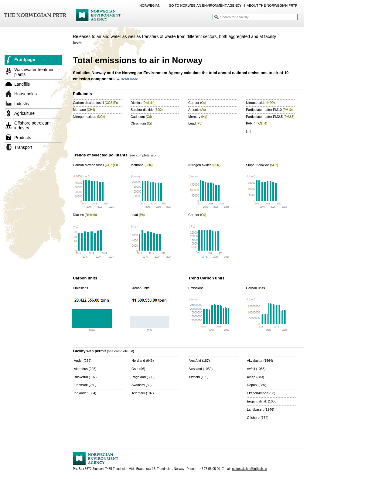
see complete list (142, 155)
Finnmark (85, 385)
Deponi (256, 385)
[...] (248, 131)
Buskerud (85, 377)
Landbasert (260, 409)
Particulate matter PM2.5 (270, 116)
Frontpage (24, 59)
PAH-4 (256, 123)
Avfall (256, 369)
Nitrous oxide (260, 102)
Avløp (255, 377)
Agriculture (24, 113)
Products (22, 137)
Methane (84, 109)
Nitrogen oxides (89, 116)
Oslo (138, 369)
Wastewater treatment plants (35, 72)
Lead (195, 123)
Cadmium (141, 116)
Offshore (257, 417)
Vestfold (199, 360)
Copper (197, 102)
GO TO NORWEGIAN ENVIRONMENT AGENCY (205, 5)
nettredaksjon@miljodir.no (249, 468)
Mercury (197, 116)
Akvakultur (260, 360)
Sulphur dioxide (147, 109)
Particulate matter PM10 (269, 109)
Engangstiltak (262, 401)
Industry (21, 103)
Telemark (142, 393)
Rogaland (143, 377)
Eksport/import (261, 393)
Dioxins (143, 102)
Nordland (142, 360)
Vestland (201, 369)
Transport (23, 147)
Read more (129, 79)
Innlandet (85, 393)
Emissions (80, 288)
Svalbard (141, 385)
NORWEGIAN (149, 5)
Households (25, 93)
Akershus (85, 369)
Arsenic (197, 109)
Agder (82, 360)
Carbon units (140, 288)
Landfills (22, 84)
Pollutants (82, 93)
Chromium (141, 123)
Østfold (199, 377)
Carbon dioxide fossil (95, 102)
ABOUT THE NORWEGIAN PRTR (272, 5)
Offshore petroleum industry (32, 125)
